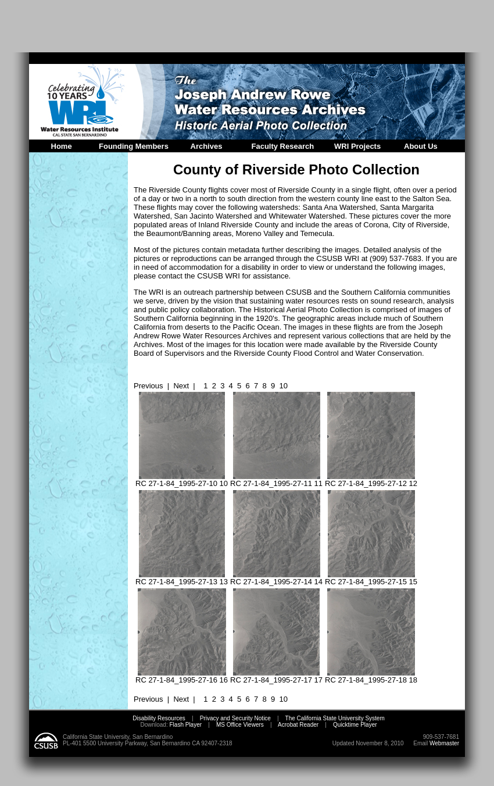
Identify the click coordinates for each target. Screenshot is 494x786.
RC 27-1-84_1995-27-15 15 (371, 578)
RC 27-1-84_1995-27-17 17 (276, 676)
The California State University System (335, 718)
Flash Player (185, 724)
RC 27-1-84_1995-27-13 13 (181, 578)
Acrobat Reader (298, 724)
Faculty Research (283, 146)
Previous (148, 385)
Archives (207, 146)
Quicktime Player (355, 724)
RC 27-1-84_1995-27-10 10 (181, 480)
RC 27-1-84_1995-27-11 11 (276, 480)
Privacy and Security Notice (235, 718)
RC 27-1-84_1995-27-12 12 (371, 480)
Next (181, 385)
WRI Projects (357, 146)
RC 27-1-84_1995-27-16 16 (181, 676)
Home (61, 146)
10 (283, 385)
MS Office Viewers (240, 724)
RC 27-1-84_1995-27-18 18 (371, 676)
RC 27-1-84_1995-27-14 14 (276, 578)
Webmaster (444, 743)
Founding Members (134, 146)
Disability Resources (159, 718)
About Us (421, 146)
